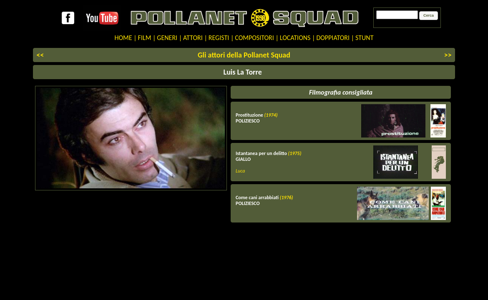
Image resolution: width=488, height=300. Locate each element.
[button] (428, 15)
